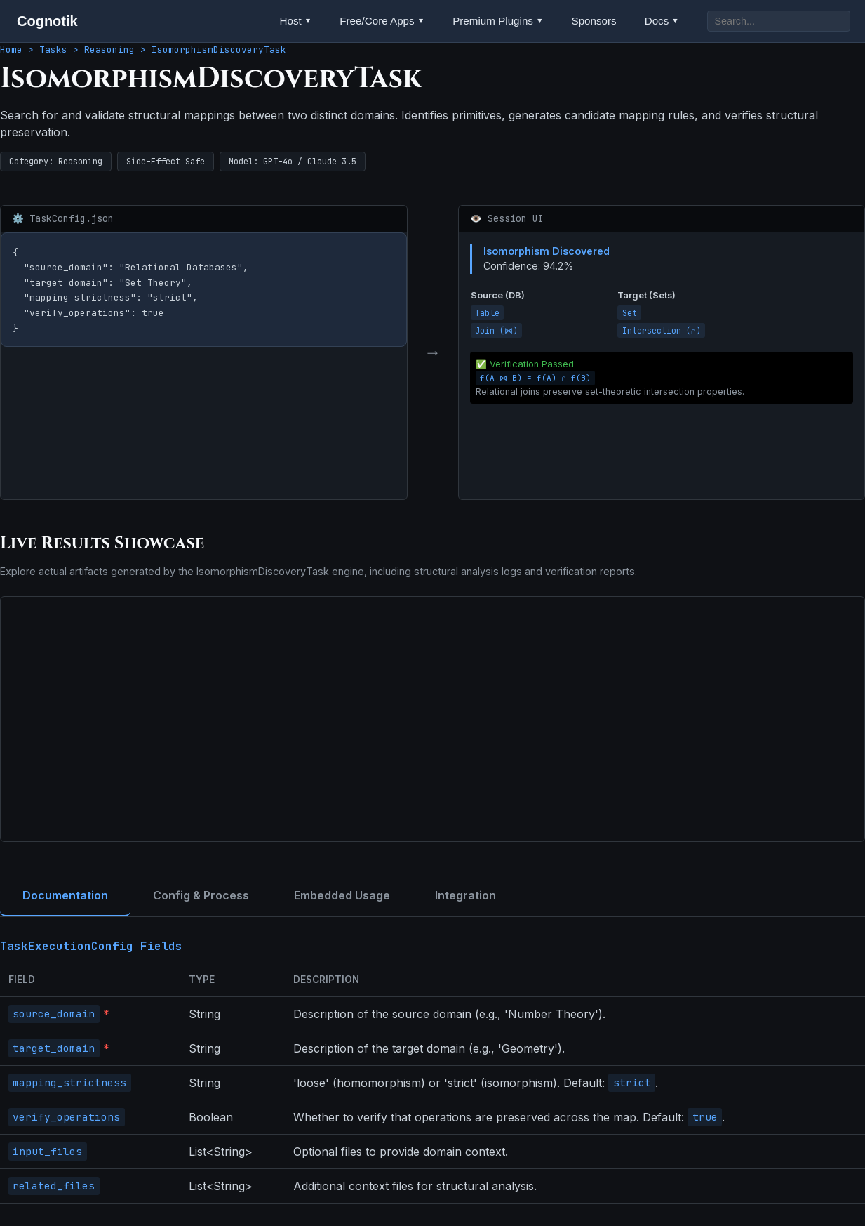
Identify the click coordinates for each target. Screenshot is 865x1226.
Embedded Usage (342, 895)
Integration (465, 895)
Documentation (65, 895)
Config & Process (201, 895)
